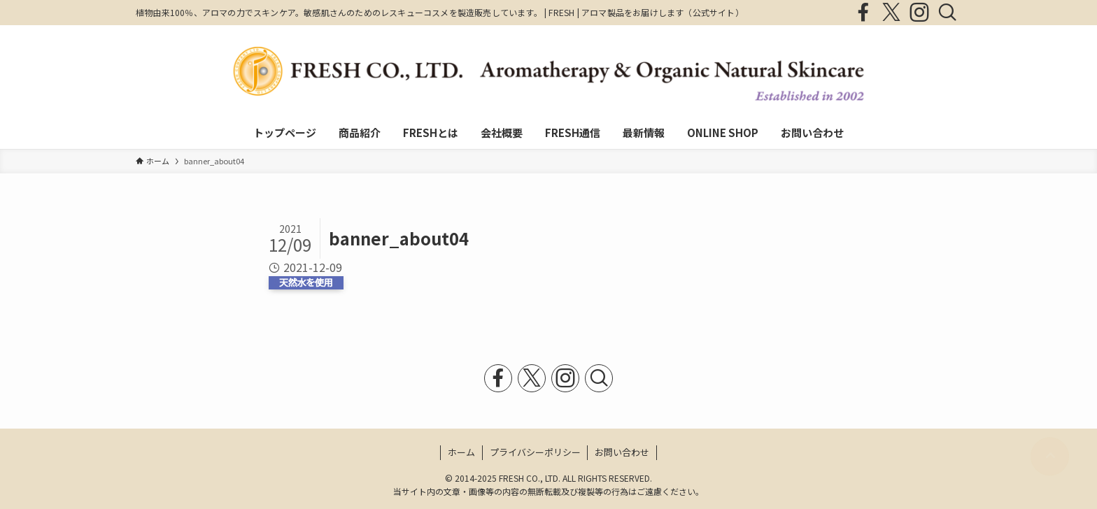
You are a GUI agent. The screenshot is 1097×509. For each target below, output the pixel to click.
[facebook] (863, 12)
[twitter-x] (891, 12)
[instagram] (919, 12)
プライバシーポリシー (535, 452)
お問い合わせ (622, 452)
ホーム (461, 452)
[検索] (947, 12)
